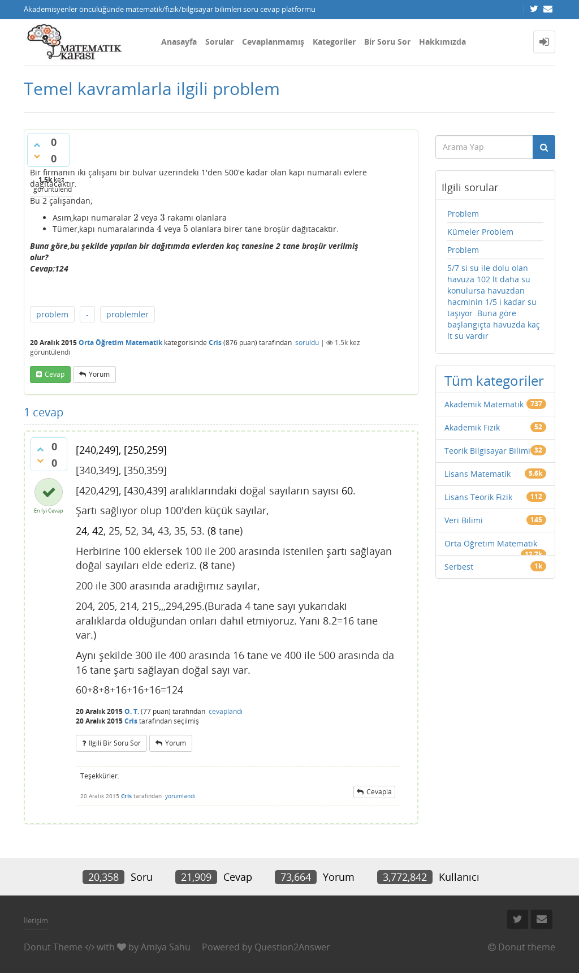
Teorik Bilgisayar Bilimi (487, 450)
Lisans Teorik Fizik (478, 497)
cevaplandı (226, 711)
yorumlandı (180, 796)
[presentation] (136, 217)
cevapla (379, 792)
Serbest (458, 566)
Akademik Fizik (472, 427)
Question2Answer (292, 947)
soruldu (307, 342)
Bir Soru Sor (387, 41)
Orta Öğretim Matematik (120, 342)
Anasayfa (179, 41)
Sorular (219, 41)
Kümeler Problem (480, 231)
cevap (54, 374)
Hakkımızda (442, 41)
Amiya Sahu (166, 947)
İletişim (36, 920)
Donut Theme (53, 947)
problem (52, 314)
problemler (127, 314)
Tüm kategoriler (494, 380)
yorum (99, 374)
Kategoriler (334, 41)
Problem (463, 213)
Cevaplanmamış (273, 41)
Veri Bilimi (463, 520)
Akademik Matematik (484, 404)
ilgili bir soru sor (115, 743)
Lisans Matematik (477, 473)
